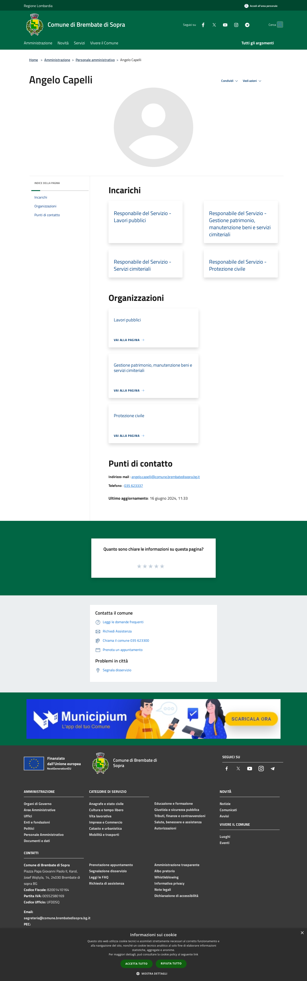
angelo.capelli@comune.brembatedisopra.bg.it (165, 476)
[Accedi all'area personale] (261, 6)
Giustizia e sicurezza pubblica (176, 809)
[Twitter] (205, 24)
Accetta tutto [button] (136, 964)
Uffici (28, 816)
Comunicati (228, 809)
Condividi (230, 81)
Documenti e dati (37, 840)
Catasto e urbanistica (105, 828)
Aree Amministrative (39, 809)
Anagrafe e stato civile (106, 803)
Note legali (162, 889)
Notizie (225, 803)
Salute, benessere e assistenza (178, 822)
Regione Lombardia (38, 5)
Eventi (224, 842)
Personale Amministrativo (44, 834)
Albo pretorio (164, 871)
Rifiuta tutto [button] (171, 963)
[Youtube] (216, 24)
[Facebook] (194, 24)
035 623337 (133, 485)
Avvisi (224, 816)
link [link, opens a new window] (196, 954)
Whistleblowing (166, 877)
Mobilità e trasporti (104, 834)
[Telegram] (238, 24)
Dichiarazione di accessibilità (176, 895)
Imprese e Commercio (105, 822)
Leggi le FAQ (98, 877)
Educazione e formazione (173, 803)
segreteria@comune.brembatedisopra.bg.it (57, 918)
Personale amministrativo (95, 59)
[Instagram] (227, 24)
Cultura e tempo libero (106, 809)
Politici (29, 828)
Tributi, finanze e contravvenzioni (179, 815)
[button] (153, 973)
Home (33, 59)
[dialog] (153, 954)
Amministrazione (57, 59)
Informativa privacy (169, 883)
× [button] (302, 933)
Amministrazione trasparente (176, 864)
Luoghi (225, 836)
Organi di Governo (38, 803)
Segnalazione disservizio (108, 871)
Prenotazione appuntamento (111, 864)
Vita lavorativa (100, 816)
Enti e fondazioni (37, 822)
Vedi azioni (253, 81)
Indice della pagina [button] (47, 183)
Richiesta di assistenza (106, 883)
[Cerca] (278, 24)
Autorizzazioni (165, 828)
